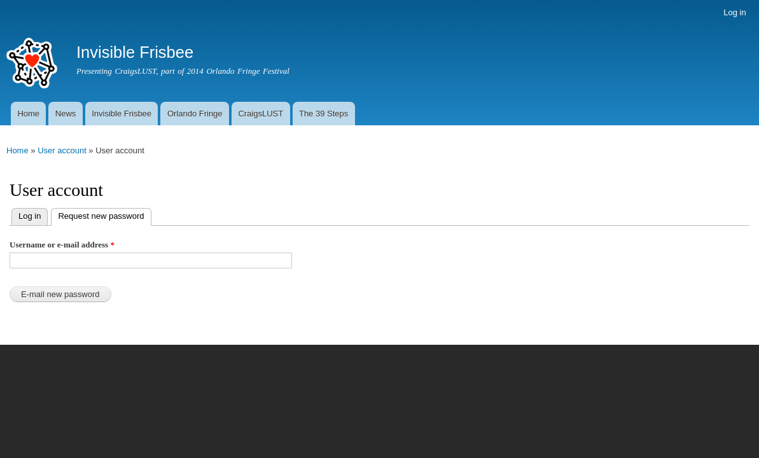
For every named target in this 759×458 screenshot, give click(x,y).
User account (62, 150)
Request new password (97, 215)
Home (28, 113)
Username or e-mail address (62, 244)
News (65, 113)
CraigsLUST (260, 113)
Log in (734, 12)
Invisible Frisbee (121, 113)
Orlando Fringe (195, 113)
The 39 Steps (323, 113)
